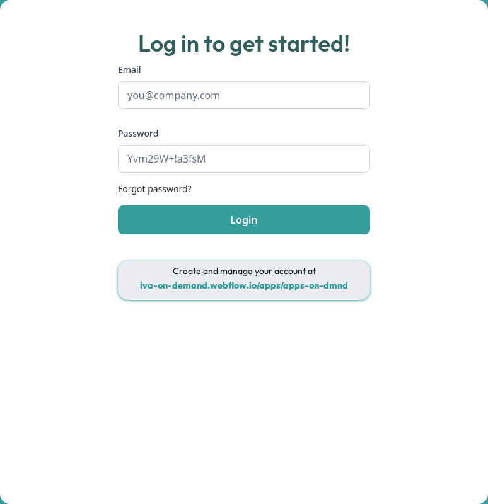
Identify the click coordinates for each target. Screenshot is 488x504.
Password (138, 133)
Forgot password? (155, 189)
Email (129, 70)
